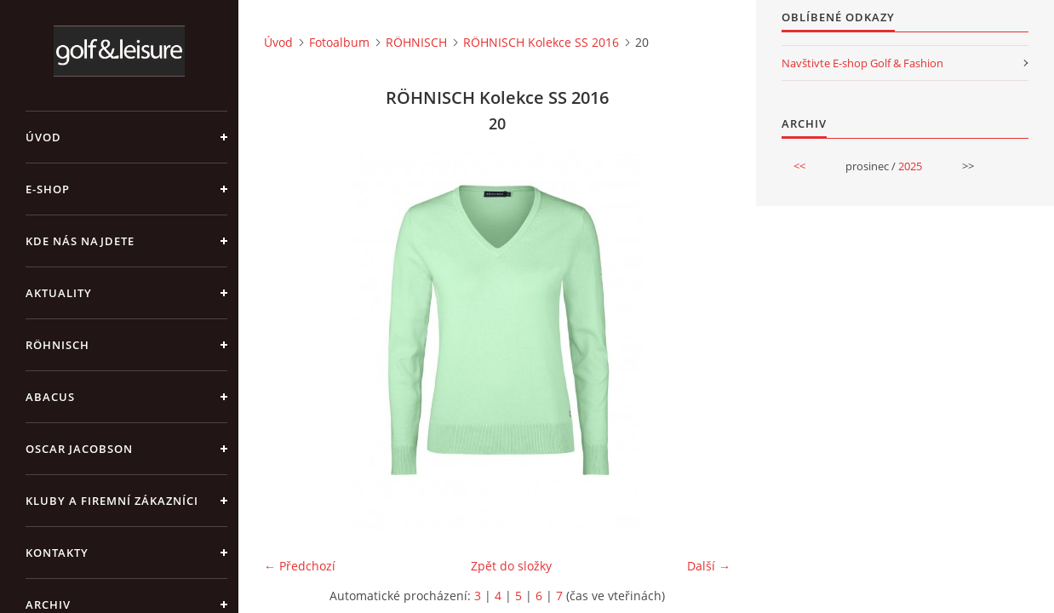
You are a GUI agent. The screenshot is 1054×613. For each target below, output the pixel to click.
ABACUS (50, 396)
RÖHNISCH (57, 344)
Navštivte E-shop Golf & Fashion (862, 63)
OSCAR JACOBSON (79, 448)
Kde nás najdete (80, 241)
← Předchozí (299, 566)
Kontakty (57, 552)
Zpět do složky (511, 566)
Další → (708, 566)
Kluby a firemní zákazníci (112, 500)
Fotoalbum (339, 42)
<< (799, 166)
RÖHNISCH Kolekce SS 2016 (541, 42)
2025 (910, 166)
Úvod (43, 137)
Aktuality (59, 293)
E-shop (48, 189)
